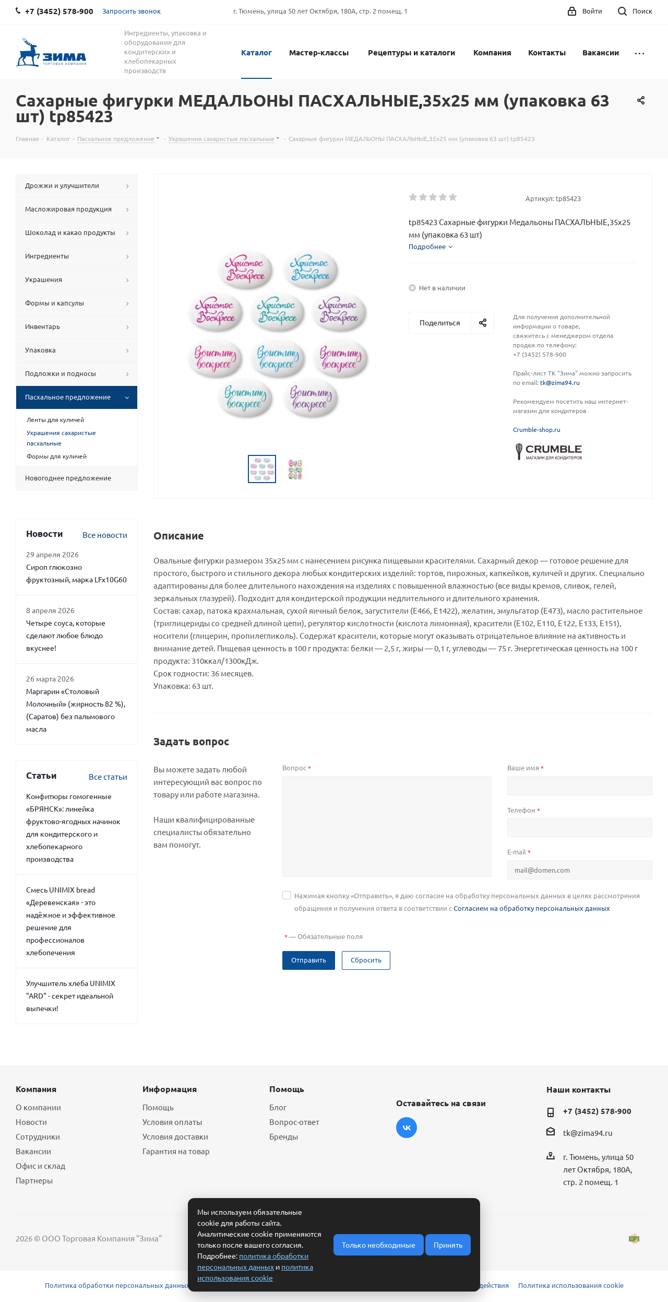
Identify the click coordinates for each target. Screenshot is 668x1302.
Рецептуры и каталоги (411, 52)
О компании (38, 1107)
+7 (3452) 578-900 (597, 1111)
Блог (278, 1107)
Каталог (256, 52)
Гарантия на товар (176, 1151)
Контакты (547, 52)
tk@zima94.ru (560, 382)
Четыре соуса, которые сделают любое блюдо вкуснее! (65, 635)
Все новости (104, 534)
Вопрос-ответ (294, 1122)
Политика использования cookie (571, 1285)
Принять (448, 1244)
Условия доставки (175, 1136)
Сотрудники (38, 1136)
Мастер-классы (319, 52)
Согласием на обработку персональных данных (532, 908)
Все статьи (108, 776)
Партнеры (34, 1180)
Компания (492, 52)
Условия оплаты (172, 1122)
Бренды (283, 1136)
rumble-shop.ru (538, 429)
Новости (31, 1122)
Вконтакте (406, 1127)
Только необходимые (378, 1244)
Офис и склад (40, 1165)
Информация (169, 1088)
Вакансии (600, 52)
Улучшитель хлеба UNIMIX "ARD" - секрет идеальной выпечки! (70, 995)
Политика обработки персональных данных (117, 1285)
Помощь (158, 1107)
